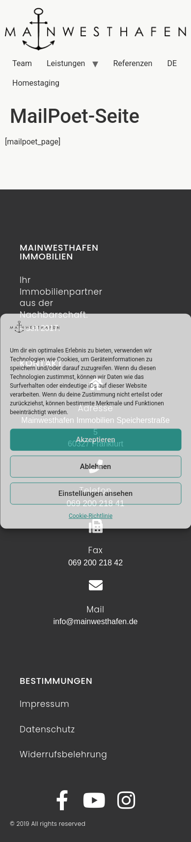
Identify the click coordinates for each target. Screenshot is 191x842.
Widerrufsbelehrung (63, 754)
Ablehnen (95, 466)
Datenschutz (47, 729)
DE (172, 63)
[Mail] (96, 585)
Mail (95, 609)
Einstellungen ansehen (95, 493)
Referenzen (132, 63)
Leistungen (66, 63)
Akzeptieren (95, 439)
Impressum (44, 704)
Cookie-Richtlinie (90, 515)
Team (22, 63)
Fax (95, 550)
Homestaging (35, 83)
